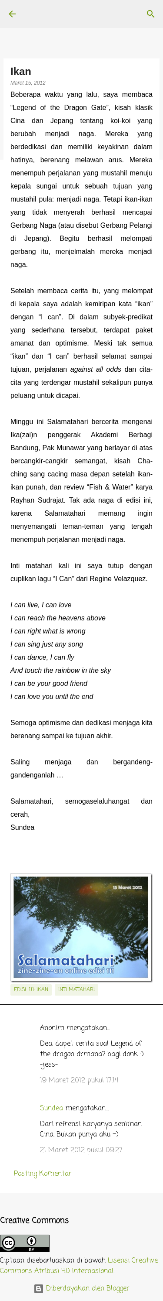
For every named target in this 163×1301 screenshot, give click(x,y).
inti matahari (76, 990)
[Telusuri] (151, 13)
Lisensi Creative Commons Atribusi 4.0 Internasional (79, 1266)
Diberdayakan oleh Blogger (81, 1289)
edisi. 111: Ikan (31, 990)
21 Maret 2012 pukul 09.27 (81, 1150)
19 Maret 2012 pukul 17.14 (79, 1080)
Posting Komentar (43, 1174)
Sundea (51, 1108)
